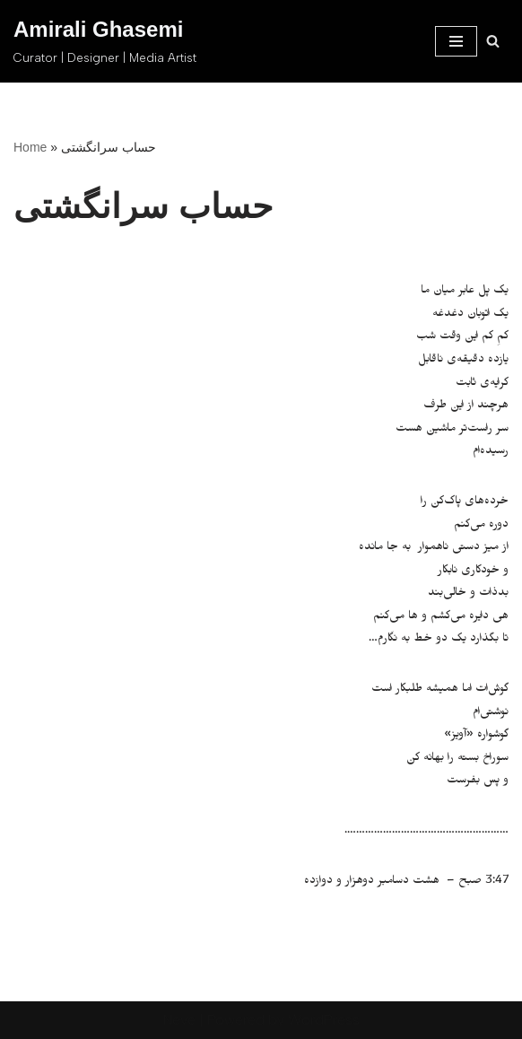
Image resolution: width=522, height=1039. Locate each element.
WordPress (324, 1019)
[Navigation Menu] (456, 41)
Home (30, 147)
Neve (179, 1019)
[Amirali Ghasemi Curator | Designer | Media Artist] (104, 41)
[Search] (493, 41)
